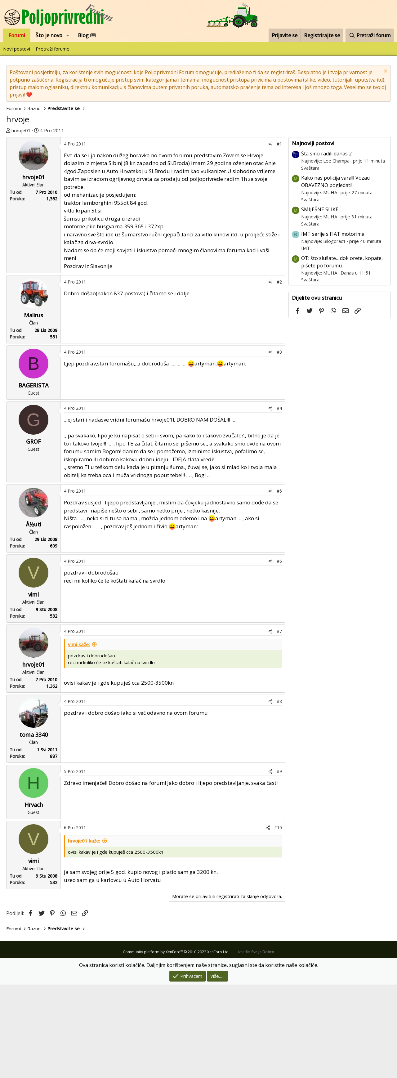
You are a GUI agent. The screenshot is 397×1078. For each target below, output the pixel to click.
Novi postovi (16, 49)
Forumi (16, 35)
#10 (278, 921)
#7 (279, 724)
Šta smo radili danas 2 (326, 246)
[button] (68, 35)
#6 (279, 654)
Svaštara (310, 261)
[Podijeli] (270, 237)
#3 (279, 445)
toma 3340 (34, 827)
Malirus (33, 408)
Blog (87, 35)
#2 (279, 375)
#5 (279, 584)
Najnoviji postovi (313, 236)
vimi (33, 687)
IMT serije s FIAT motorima (332, 327)
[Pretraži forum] (370, 35)
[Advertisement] (147, 183)
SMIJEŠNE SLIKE (319, 302)
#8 (279, 794)
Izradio (256, 1045)
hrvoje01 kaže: (84, 934)
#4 (279, 501)
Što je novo (49, 35)
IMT (305, 341)
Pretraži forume (52, 49)
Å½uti (33, 617)
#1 (279, 237)
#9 (279, 864)
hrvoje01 (21, 130)
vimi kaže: (79, 737)
